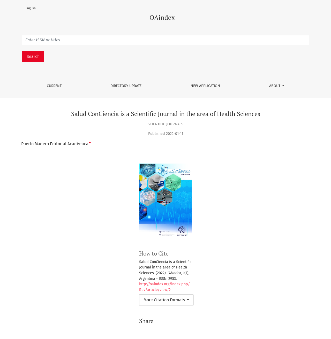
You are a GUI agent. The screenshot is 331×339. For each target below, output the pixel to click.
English (33, 8)
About (275, 86)
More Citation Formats (165, 299)
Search (33, 56)
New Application (205, 86)
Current (54, 86)
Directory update (125, 86)
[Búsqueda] (165, 40)
